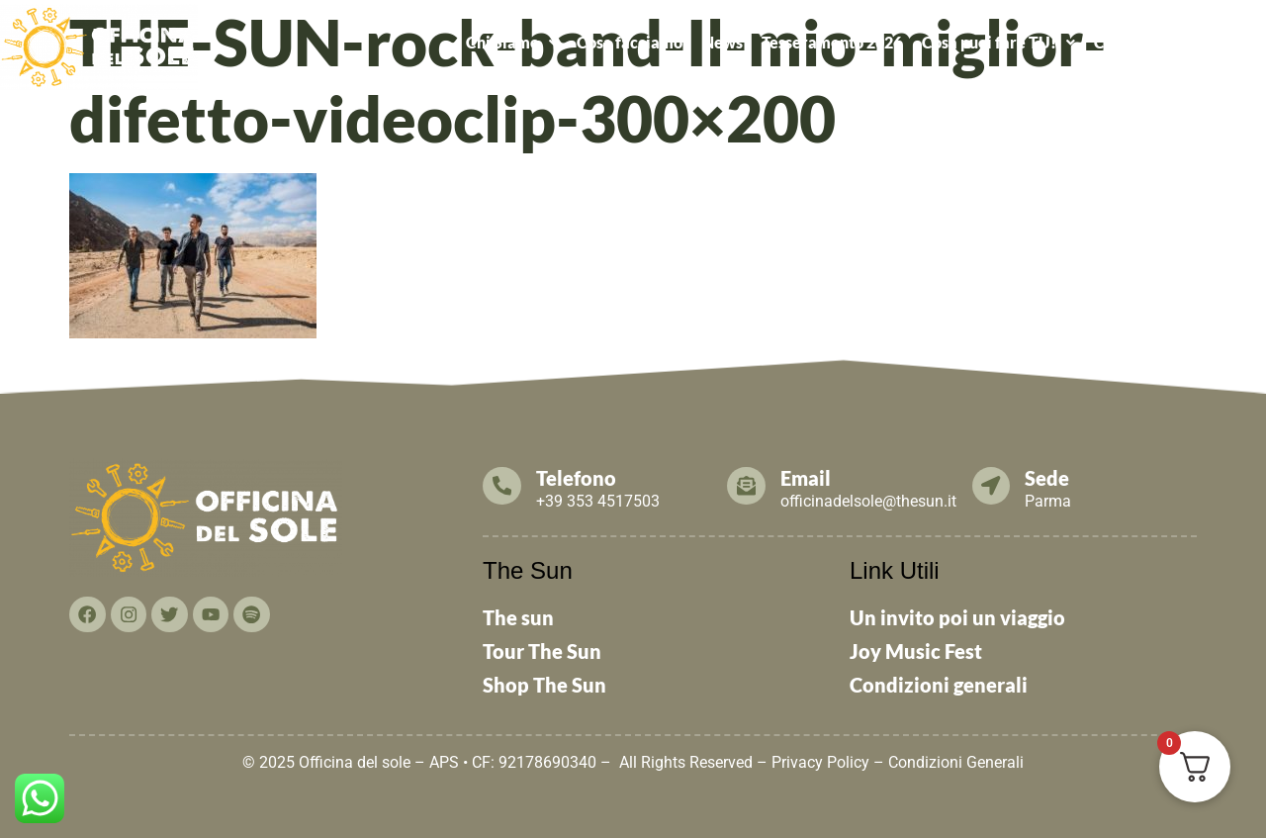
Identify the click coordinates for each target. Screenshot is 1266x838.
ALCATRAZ (861, 87)
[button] (511, 42)
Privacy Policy (820, 762)
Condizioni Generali (956, 762)
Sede (1051, 478)
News (722, 42)
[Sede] (993, 486)
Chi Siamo (512, 42)
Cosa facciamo (629, 42)
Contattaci (1132, 42)
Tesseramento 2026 (832, 42)
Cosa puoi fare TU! (998, 42)
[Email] (748, 486)
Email (808, 478)
